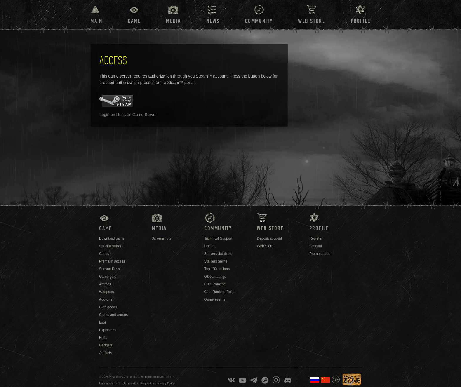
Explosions (107, 330)
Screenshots (161, 238)
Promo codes (319, 254)
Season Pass (109, 269)
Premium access (112, 261)
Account (315, 246)
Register (316, 238)
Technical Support (218, 238)
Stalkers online (216, 261)
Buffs (103, 338)
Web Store (311, 21)
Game (134, 21)
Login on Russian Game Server (128, 114)
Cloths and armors (113, 315)
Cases (104, 254)
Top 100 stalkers (217, 269)
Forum (209, 246)
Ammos (105, 284)
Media (173, 21)
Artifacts (105, 353)
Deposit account (269, 238)
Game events (214, 299)
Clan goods (108, 307)
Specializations (111, 246)
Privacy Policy (165, 383)
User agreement (109, 383)
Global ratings (215, 277)
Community (259, 21)
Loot (102, 322)
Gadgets (105, 345)
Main (96, 21)
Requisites (147, 383)
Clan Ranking (215, 284)
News (213, 21)
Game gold (107, 277)
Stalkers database (218, 254)
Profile (360, 21)
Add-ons (105, 299)
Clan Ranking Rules (219, 292)
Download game (112, 238)
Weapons (106, 292)
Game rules (130, 383)
